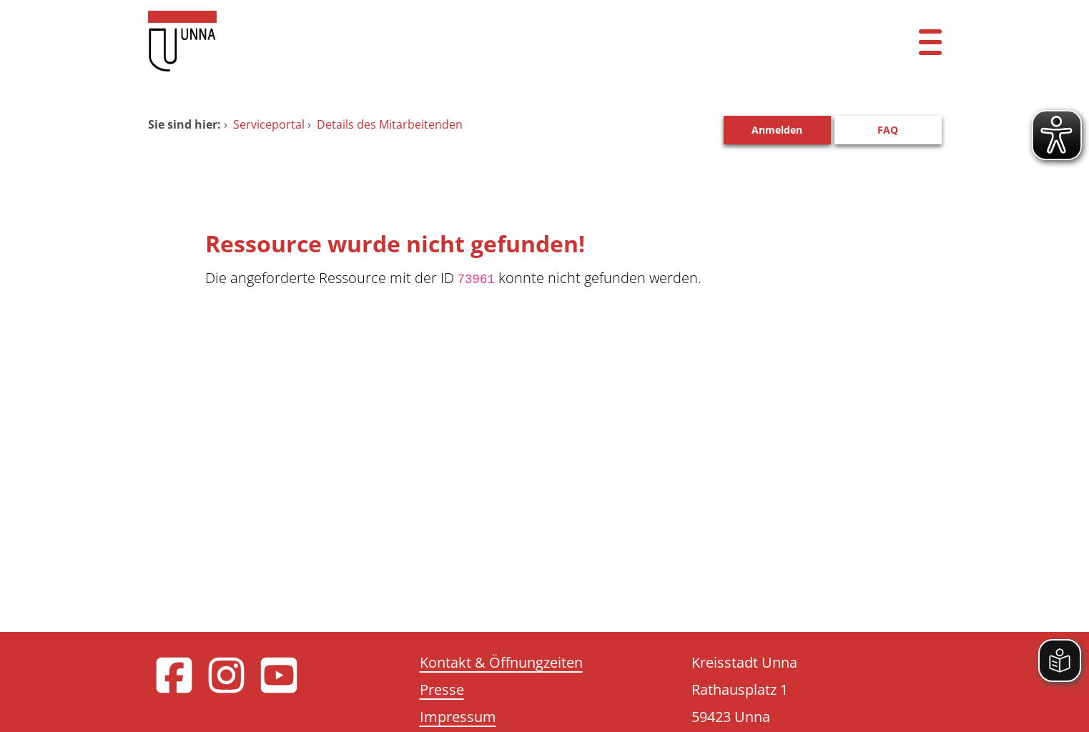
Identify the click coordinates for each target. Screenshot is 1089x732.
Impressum (458, 716)
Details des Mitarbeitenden (390, 124)
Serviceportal (269, 124)
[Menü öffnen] (930, 41)
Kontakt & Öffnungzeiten (501, 662)
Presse (442, 689)
